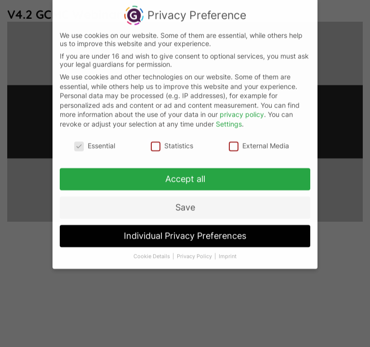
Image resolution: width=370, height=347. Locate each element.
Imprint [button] (228, 251)
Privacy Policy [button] (195, 251)
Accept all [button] (185, 174)
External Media (259, 140)
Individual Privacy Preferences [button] (185, 231)
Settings (229, 119)
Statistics (172, 140)
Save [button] (185, 203)
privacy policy (242, 110)
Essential (94, 140)
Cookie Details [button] (152, 251)
